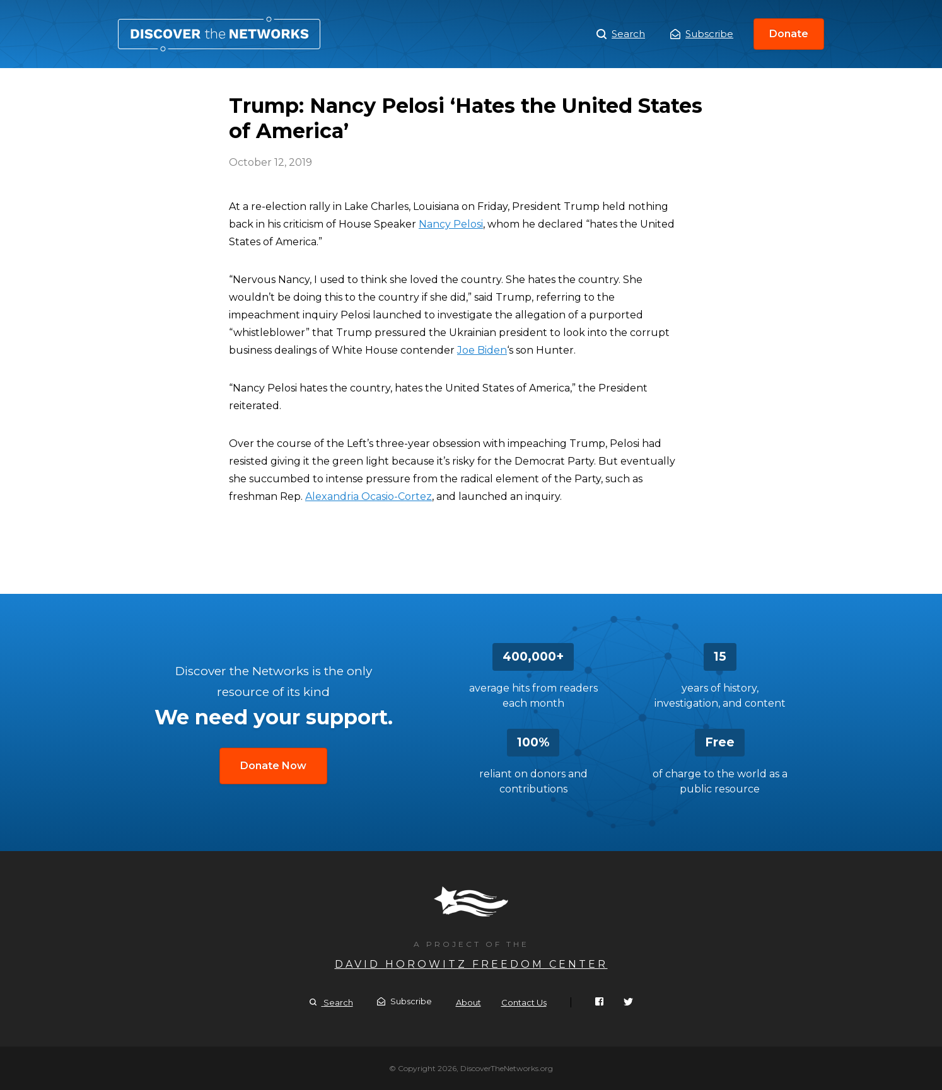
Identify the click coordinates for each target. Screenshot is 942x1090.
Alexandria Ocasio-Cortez (368, 496)
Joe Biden (482, 350)
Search (620, 34)
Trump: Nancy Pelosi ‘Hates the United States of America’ (219, 34)
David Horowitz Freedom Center (471, 964)
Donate (788, 34)
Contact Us (524, 1002)
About (468, 1002)
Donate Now (273, 766)
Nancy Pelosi (451, 224)
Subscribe (701, 34)
